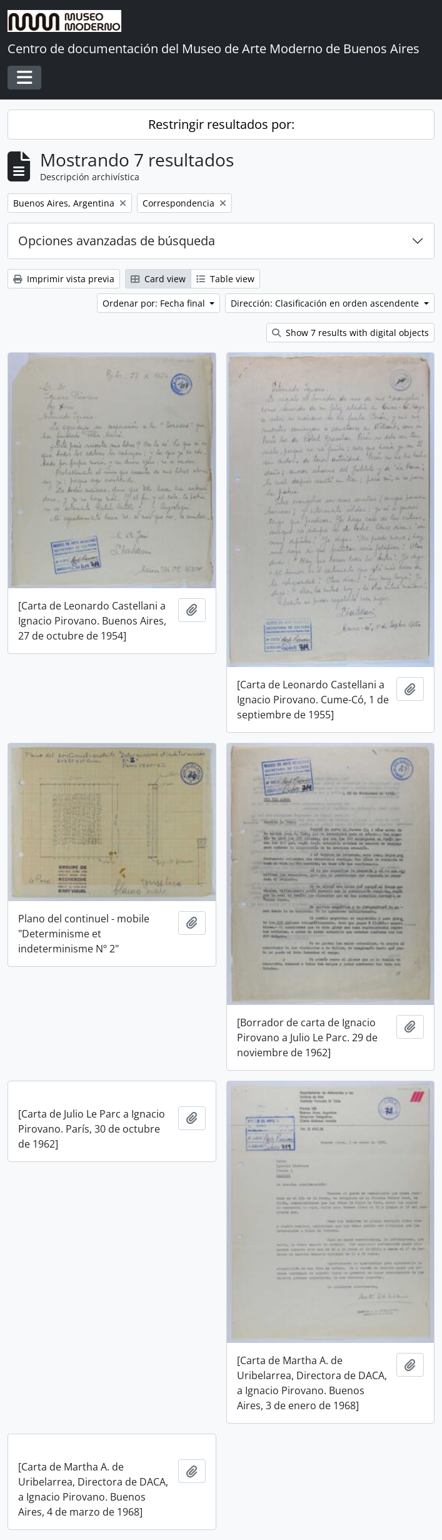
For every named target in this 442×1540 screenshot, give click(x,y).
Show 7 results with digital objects (350, 333)
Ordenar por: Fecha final (155, 303)
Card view (158, 279)
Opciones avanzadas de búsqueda (116, 240)
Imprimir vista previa (63, 279)
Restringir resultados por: (221, 124)
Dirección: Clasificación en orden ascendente (326, 303)
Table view (225, 279)
